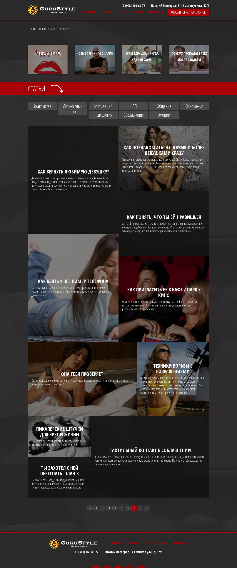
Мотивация (103, 106)
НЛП (133, 106)
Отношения (195, 106)
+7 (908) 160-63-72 (133, 6)
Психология (103, 115)
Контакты (155, 12)
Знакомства (42, 106)
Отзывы (137, 12)
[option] (47, 59)
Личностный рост (73, 109)
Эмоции (164, 115)
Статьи (107, 12)
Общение (164, 106)
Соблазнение (133, 115)
